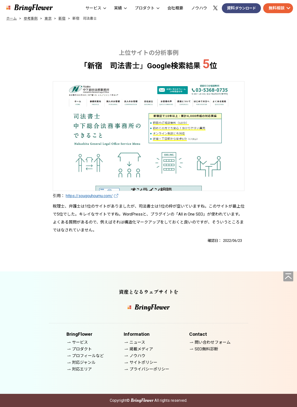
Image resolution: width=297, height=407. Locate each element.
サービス (95, 8)
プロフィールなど (88, 355)
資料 (241, 8)
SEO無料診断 (206, 349)
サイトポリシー (143, 362)
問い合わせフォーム (213, 342)
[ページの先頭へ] (288, 276)
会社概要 (175, 8)
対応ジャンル (84, 362)
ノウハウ (199, 8)
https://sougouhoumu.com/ (89, 195)
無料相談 (277, 8)
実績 (120, 8)
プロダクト (147, 8)
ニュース (137, 342)
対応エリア (82, 369)
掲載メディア (141, 349)
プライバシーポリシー (149, 369)
